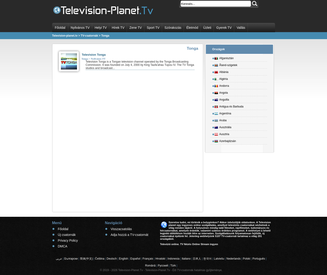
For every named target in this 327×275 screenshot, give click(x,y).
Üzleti (207, 27)
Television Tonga (94, 54)
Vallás (241, 27)
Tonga (85, 58)
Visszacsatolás (121, 229)
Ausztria (221, 133)
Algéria (221, 78)
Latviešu (219, 258)
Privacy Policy (68, 240)
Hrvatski (160, 258)
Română (150, 265)
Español (135, 258)
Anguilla (221, 99)
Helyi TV (101, 27)
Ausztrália (222, 126)
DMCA (62, 246)
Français (147, 258)
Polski (246, 258)
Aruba (220, 119)
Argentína (222, 113)
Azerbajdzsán (225, 140)
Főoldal (60, 27)
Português (259, 258)
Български (71, 258)
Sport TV (153, 27)
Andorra (221, 85)
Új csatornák (67, 235)
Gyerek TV (224, 27)
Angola (221, 92)
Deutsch (112, 258)
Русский (163, 265)
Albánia (221, 71)
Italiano (186, 258)
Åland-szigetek (225, 64)
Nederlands (234, 258)
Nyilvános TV (80, 27)
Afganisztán (224, 57)
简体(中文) (86, 258)
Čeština (100, 258)
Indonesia (173, 258)
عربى (59, 258)
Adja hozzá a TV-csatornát (129, 235)
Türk (173, 265)
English (123, 258)
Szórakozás (173, 27)
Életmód (192, 27)
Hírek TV (118, 27)
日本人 (197, 258)
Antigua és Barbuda (228, 106)
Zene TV (135, 27)
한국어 (207, 258)
